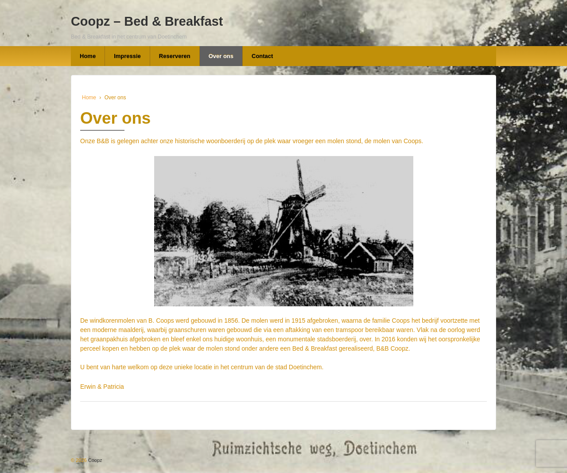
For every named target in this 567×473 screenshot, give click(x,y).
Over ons (221, 56)
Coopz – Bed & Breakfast (147, 21)
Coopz (94, 460)
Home (88, 56)
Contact (262, 56)
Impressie (127, 56)
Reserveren (174, 56)
